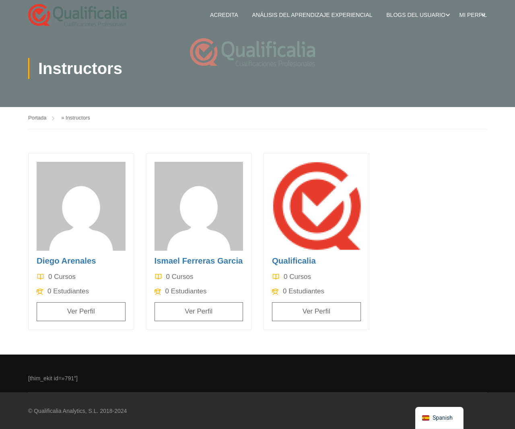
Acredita (224, 15)
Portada (37, 119)
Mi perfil (473, 15)
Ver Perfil (81, 312)
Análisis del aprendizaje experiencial (312, 15)
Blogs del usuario (415, 15)
